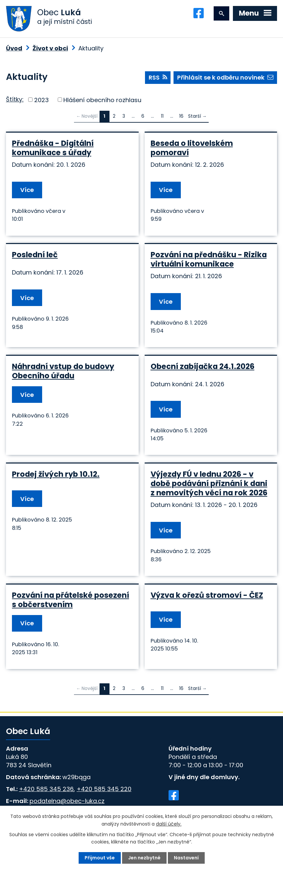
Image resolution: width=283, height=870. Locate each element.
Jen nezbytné (144, 857)
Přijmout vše (100, 857)
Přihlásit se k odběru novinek (225, 77)
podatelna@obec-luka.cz (67, 801)
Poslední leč (35, 254)
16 (181, 116)
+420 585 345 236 (46, 789)
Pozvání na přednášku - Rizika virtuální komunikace (209, 259)
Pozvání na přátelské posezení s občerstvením (70, 600)
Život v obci (50, 48)
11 (162, 116)
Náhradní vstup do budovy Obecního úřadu (63, 371)
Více (27, 190)
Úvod (14, 48)
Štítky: (15, 99)
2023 (41, 99)
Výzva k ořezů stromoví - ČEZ (207, 595)
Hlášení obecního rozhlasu (102, 99)
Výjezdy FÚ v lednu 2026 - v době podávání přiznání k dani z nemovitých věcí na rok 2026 (209, 483)
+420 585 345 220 (104, 789)
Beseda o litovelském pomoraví (192, 148)
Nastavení (186, 857)
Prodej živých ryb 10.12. (56, 474)
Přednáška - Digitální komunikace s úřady (53, 148)
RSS (158, 77)
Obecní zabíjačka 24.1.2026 (202, 366)
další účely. (168, 823)
